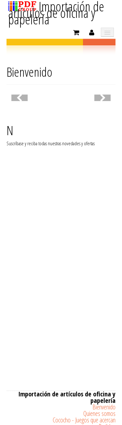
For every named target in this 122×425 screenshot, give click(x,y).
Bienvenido (103, 407)
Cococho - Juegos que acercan (84, 420)
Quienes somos (99, 413)
